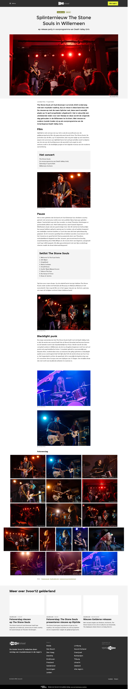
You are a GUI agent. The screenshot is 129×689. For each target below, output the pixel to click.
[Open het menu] (12, 3)
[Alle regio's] (113, 3)
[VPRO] (109, 648)
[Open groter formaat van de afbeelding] (63, 190)
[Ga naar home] (63, 3)
